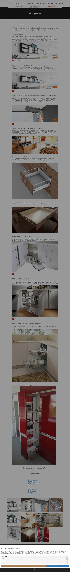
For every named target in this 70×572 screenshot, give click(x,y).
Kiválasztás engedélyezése (35, 565)
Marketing (3, 563)
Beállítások (4, 558)
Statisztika (3, 560)
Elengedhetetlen (4, 556)
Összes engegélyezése (57, 565)
